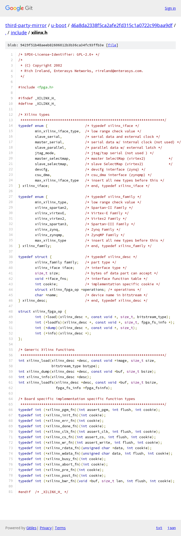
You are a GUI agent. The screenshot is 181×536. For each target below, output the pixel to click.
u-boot (59, 25)
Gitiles (31, 527)
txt (159, 527)
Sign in (170, 8)
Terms (60, 527)
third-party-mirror (26, 25)
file (112, 45)
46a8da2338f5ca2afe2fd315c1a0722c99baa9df (122, 25)
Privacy (46, 527)
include (19, 32)
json (171, 527)
